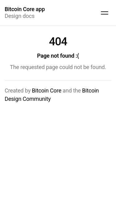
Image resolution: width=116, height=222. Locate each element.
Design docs (25, 12)
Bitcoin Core (46, 90)
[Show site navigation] (104, 12)
